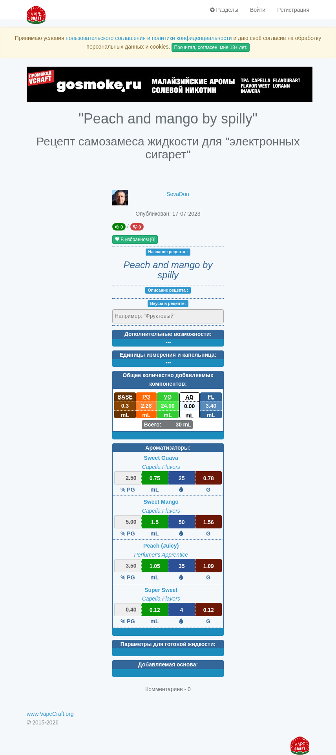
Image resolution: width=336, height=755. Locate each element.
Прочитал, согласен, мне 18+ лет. (210, 47)
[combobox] (168, 316)
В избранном (135, 239)
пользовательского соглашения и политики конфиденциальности (149, 38)
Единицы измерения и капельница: (168, 355)
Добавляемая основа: (168, 664)
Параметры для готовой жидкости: (168, 644)
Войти (257, 10)
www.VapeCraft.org (50, 714)
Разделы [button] (224, 10)
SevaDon (177, 194)
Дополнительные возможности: (168, 334)
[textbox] (149, 316)
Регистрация (293, 10)
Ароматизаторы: (167, 448)
